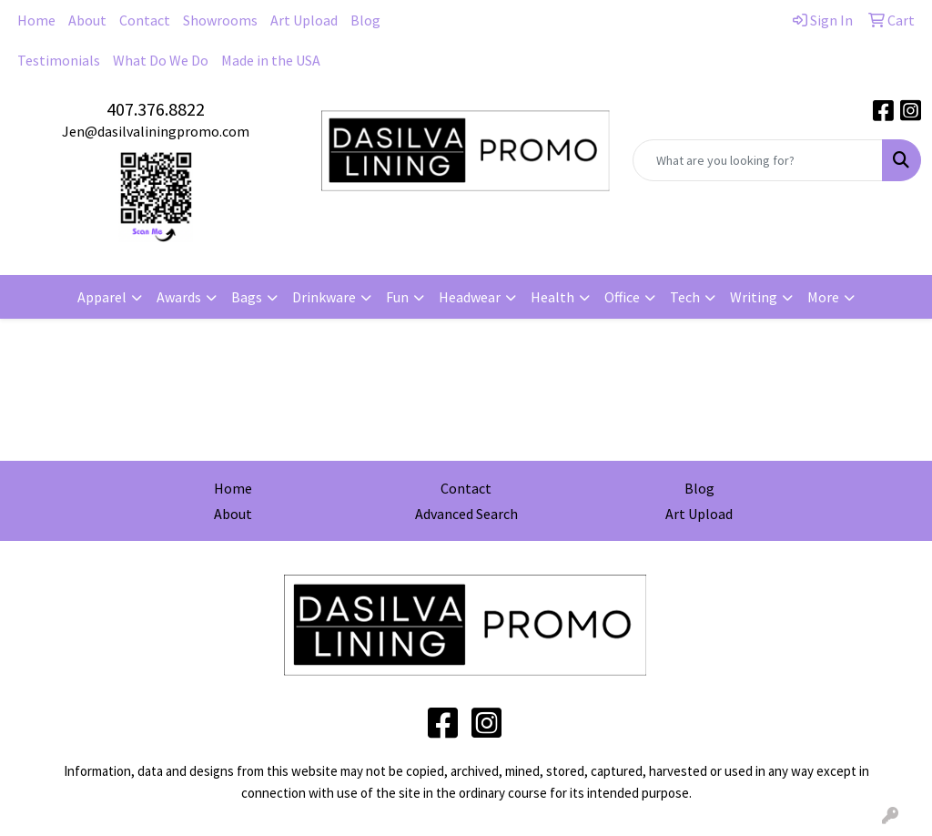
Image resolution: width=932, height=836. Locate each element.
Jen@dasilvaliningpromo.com (155, 131)
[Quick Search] (758, 160)
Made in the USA (270, 60)
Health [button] (552, 297)
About (87, 20)
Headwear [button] (470, 297)
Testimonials (58, 60)
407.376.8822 (155, 108)
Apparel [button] (102, 297)
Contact (144, 20)
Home (36, 20)
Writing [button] (753, 297)
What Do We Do (160, 60)
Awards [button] (179, 297)
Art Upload (304, 20)
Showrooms (220, 20)
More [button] (823, 297)
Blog (365, 20)
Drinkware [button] (324, 297)
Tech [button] (685, 297)
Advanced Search (466, 514)
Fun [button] (397, 297)
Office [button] (622, 297)
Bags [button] (246, 297)
